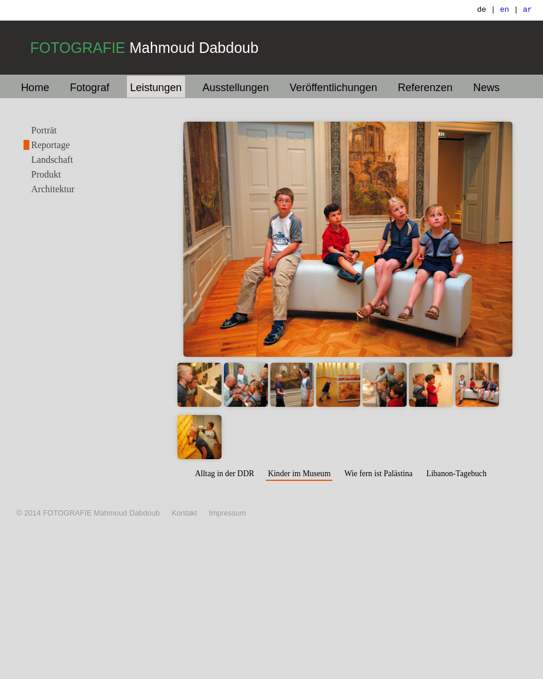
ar (527, 10)
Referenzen (425, 87)
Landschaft (52, 160)
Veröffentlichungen (333, 87)
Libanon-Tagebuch (456, 473)
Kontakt (184, 513)
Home (35, 87)
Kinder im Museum (299, 473)
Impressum (227, 513)
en (505, 10)
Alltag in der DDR (224, 473)
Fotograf (89, 87)
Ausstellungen (236, 87)
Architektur (53, 189)
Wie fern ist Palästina (378, 473)
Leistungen (156, 87)
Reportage (50, 145)
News (486, 87)
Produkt (46, 174)
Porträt (44, 130)
